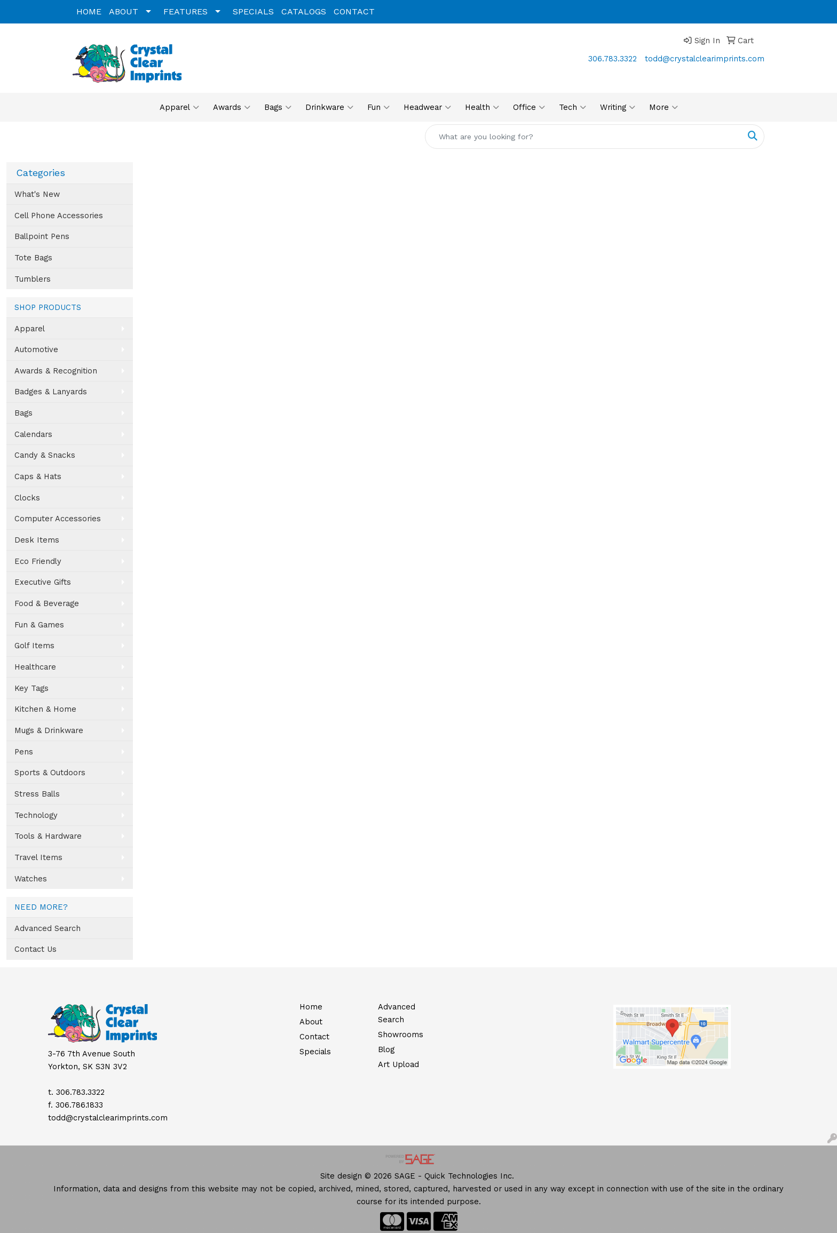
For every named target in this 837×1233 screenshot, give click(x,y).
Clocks (27, 498)
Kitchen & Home (45, 709)
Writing (617, 107)
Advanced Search (47, 928)
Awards (231, 107)
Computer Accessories (57, 518)
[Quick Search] (583, 136)
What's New (37, 194)
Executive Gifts (42, 582)
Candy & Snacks (44, 455)
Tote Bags (33, 257)
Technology (36, 815)
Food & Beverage (46, 603)
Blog (386, 1049)
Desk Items (36, 540)
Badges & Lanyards (50, 391)
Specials (315, 1051)
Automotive (36, 349)
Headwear (427, 107)
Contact (314, 1036)
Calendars (33, 434)
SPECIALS (253, 11)
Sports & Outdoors (49, 772)
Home (310, 1007)
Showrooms (400, 1034)
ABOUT (123, 11)
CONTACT (354, 11)
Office (529, 107)
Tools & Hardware (48, 836)
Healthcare (35, 667)
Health (482, 107)
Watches (30, 879)
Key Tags (31, 688)
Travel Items (38, 857)
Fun (378, 107)
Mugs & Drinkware (48, 730)
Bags (277, 107)
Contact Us (35, 949)
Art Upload (398, 1064)
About (310, 1022)
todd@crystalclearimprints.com (704, 58)
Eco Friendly (37, 561)
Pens (23, 752)
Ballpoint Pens (41, 236)
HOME (88, 11)
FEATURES (185, 11)
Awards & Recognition (55, 371)
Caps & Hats (37, 476)
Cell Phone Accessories (58, 215)
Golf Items (34, 645)
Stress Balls (37, 794)
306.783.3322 (612, 58)
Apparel (179, 107)
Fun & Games (39, 625)
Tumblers (32, 279)
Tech (572, 107)
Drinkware (329, 107)
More (663, 107)
